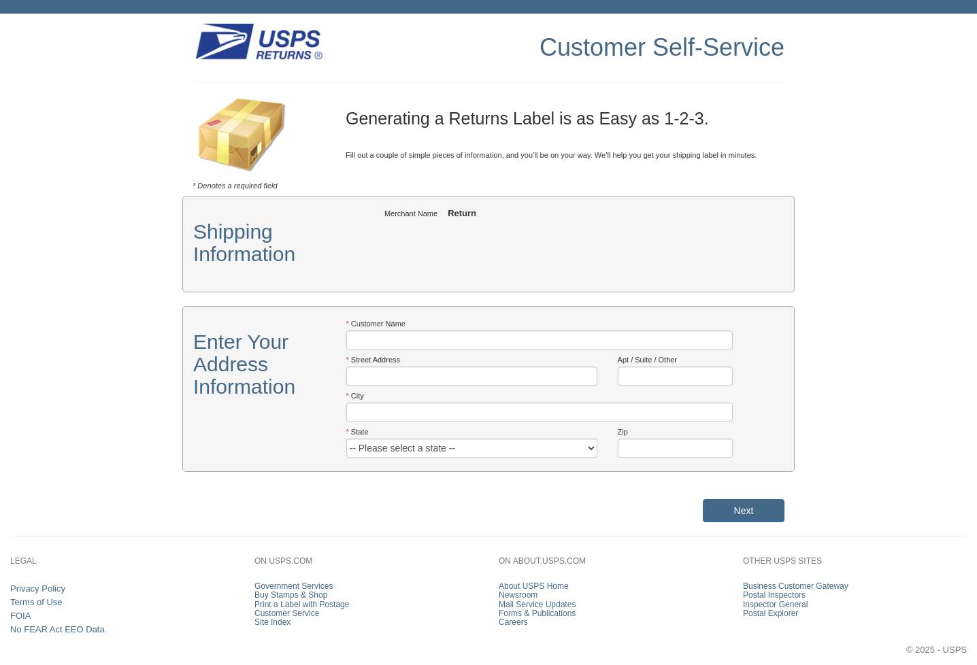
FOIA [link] (20, 616)
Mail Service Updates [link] (537, 604)
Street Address (375, 360)
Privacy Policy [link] (37, 588)
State (360, 432)
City (357, 396)
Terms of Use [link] (36, 602)
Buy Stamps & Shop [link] (290, 595)
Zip (623, 432)
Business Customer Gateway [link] (795, 586)
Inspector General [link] (775, 604)
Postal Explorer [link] (770, 613)
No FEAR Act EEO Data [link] (57, 629)
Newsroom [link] (518, 595)
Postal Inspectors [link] (774, 595)
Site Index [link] (272, 622)
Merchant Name (410, 213)
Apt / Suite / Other (647, 360)
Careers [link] (513, 622)
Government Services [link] (293, 586)
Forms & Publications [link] (537, 613)
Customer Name (378, 324)
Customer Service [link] (286, 613)
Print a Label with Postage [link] (301, 604)
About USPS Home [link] (534, 586)
